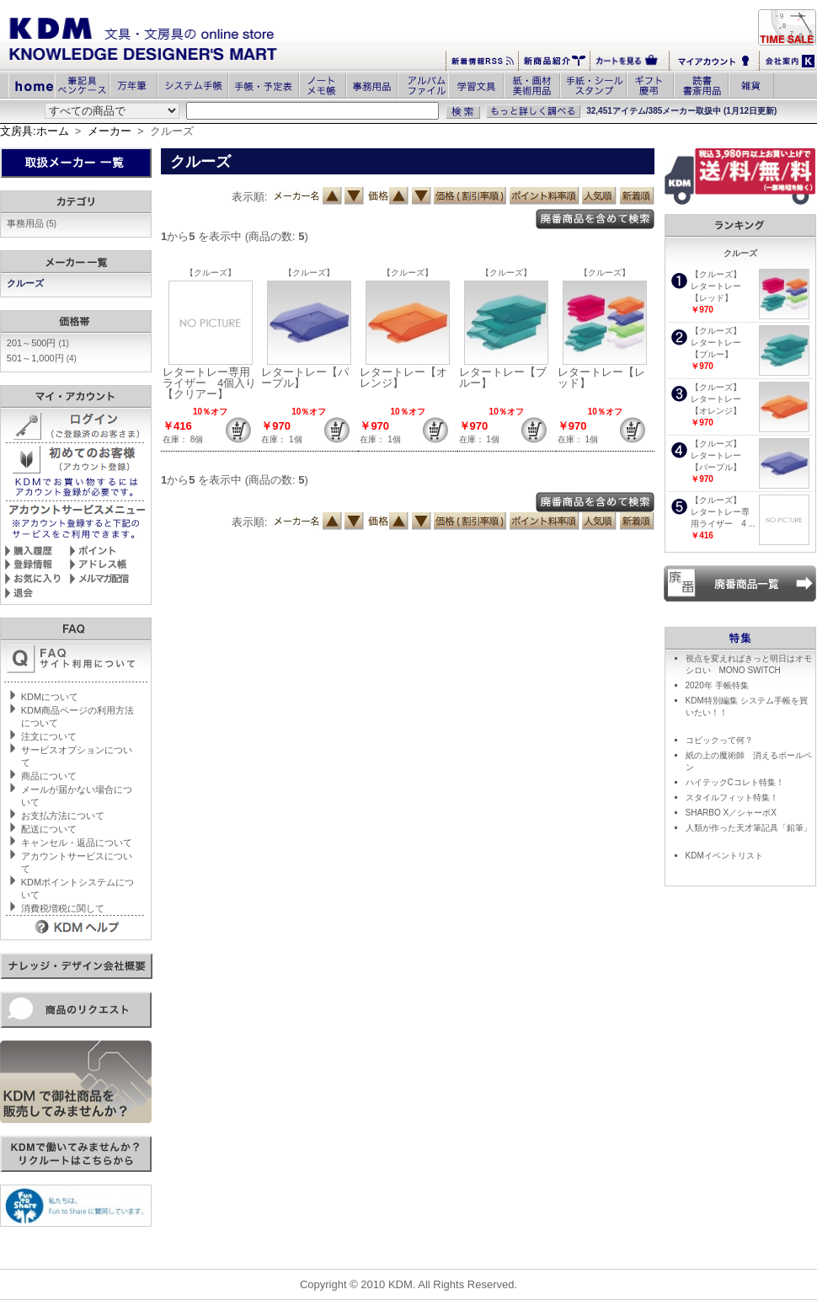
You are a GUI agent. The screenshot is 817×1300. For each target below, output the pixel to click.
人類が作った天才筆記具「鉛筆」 (749, 827)
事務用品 (31, 223)
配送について (49, 829)
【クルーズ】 (210, 272)
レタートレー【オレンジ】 (403, 377)
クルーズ (26, 283)
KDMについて (49, 697)
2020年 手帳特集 (717, 685)
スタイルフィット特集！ (732, 797)
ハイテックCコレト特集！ (735, 782)
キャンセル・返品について (76, 842)
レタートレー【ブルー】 (503, 377)
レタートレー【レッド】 (601, 377)
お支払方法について (62, 815)
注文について (49, 736)
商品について (49, 776)
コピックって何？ (719, 740)
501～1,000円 (42, 358)
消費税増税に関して (62, 908)
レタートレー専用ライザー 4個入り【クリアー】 (209, 383)
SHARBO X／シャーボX (731, 812)
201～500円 (38, 343)
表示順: (250, 196)
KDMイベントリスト (724, 855)
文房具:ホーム (34, 131)
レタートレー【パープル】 (305, 377)
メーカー (109, 131)
